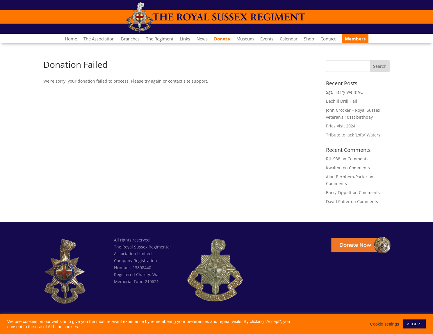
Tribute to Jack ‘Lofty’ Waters (353, 135)
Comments (358, 158)
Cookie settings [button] (384, 324)
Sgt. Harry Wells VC (344, 92)
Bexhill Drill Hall (341, 101)
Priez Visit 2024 (340, 126)
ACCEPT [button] (414, 324)
